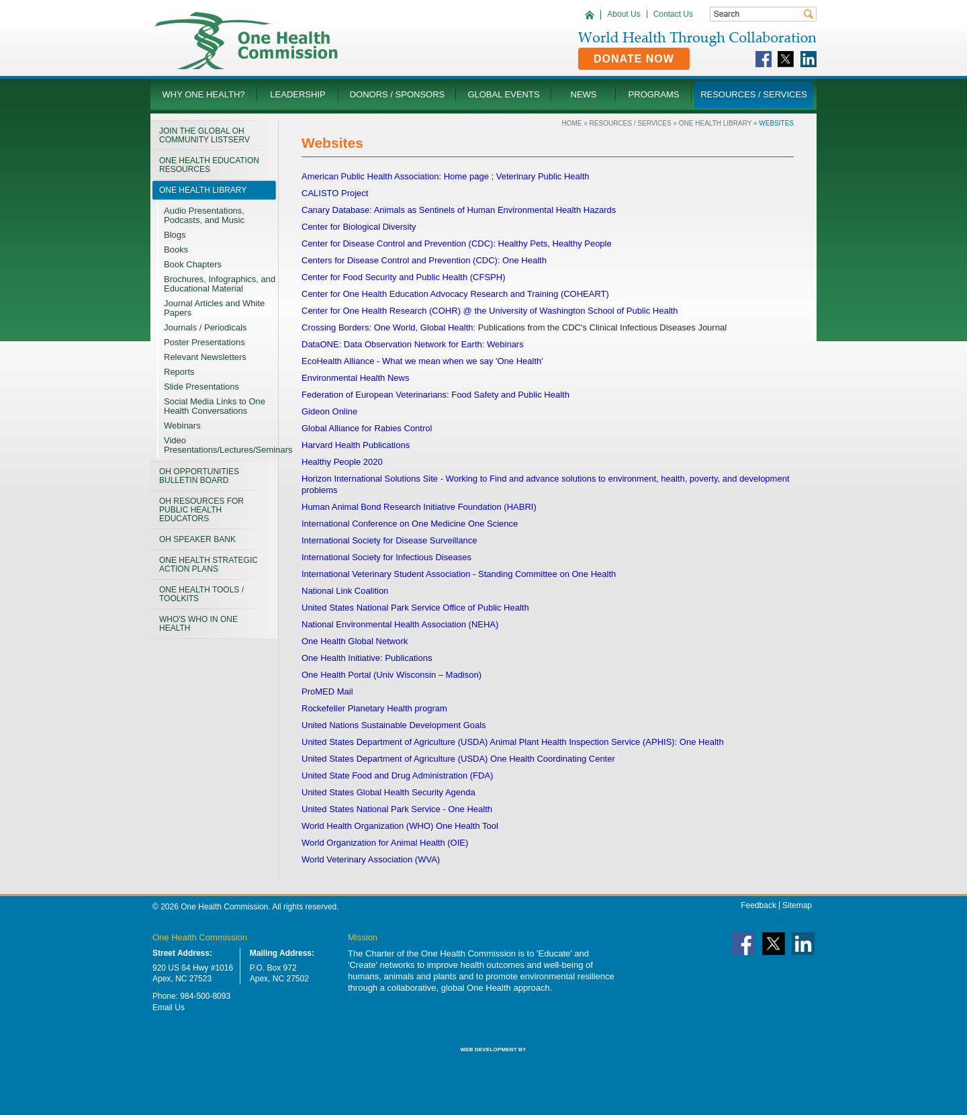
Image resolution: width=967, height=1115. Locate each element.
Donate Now (634, 58)
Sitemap (797, 905)
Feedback (758, 905)
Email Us (168, 1007)
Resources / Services (631, 123)
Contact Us (673, 14)
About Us (623, 14)
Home (571, 123)
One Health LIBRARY (715, 123)
